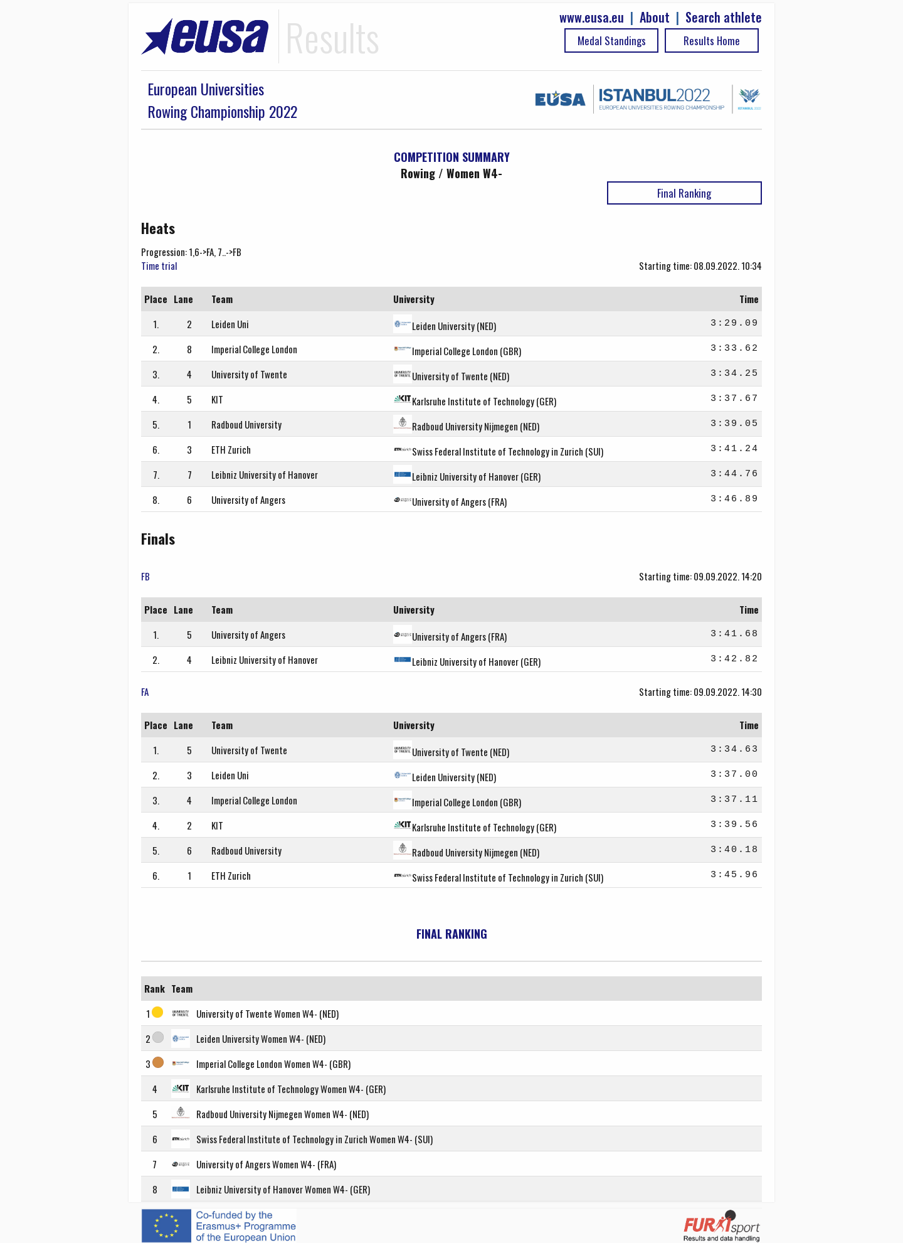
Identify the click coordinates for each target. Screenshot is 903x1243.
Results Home (712, 40)
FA (145, 691)
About (655, 17)
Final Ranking (684, 193)
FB (145, 576)
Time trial (159, 265)
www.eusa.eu (591, 17)
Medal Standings (612, 40)
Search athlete (723, 17)
